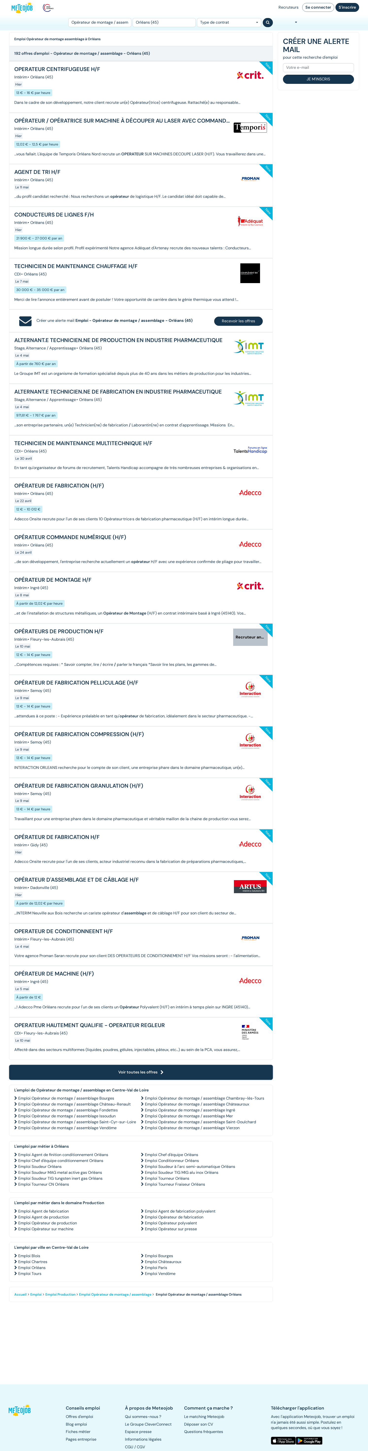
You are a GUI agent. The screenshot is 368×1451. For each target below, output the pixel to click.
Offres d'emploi (79, 1416)
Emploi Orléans (32, 1267)
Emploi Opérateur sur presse (171, 1229)
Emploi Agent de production (43, 1217)
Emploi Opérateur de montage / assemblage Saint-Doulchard (200, 1122)
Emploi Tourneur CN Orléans (43, 1184)
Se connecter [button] (318, 7)
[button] (22, 1410)
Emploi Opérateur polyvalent (171, 1223)
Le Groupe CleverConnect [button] (148, 1424)
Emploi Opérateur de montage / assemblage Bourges (66, 1098)
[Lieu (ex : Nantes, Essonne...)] (164, 22)
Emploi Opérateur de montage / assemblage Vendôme (67, 1127)
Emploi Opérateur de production (47, 1223)
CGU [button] (129, 1447)
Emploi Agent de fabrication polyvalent (180, 1211)
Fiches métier (78, 1431)
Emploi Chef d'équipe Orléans (171, 1154)
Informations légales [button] (143, 1439)
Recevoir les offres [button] (238, 321)
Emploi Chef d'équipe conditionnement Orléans (60, 1160)
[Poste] (99, 22)
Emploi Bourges (159, 1255)
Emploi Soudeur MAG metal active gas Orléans (60, 1172)
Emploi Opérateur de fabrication (174, 1217)
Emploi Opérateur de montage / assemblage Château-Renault (74, 1104)
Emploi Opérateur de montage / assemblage (115, 1294)
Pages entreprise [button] (81, 1439)
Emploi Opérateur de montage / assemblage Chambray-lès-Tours (204, 1098)
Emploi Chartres (32, 1261)
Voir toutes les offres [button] (141, 1072)
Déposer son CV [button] (198, 1424)
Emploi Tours (29, 1273)
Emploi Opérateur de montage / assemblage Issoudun (67, 1116)
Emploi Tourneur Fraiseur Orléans (175, 1184)
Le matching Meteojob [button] (204, 1416)
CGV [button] (141, 1447)
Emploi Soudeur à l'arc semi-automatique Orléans (190, 1166)
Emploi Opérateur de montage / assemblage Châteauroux (197, 1104)
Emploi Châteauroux (163, 1261)
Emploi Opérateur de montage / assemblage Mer (189, 1116)
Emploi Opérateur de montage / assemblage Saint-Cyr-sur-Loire (77, 1122)
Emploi (36, 1294)
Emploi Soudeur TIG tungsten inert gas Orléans (60, 1178)
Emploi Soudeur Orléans (40, 1166)
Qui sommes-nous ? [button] (143, 1416)
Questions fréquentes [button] (203, 1431)
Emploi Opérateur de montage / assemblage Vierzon (192, 1127)
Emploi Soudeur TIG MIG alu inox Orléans (181, 1172)
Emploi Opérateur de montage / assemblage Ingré (190, 1110)
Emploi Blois (29, 1255)
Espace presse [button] (138, 1431)
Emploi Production (60, 1294)
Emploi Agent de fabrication (43, 1211)
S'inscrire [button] (347, 7)
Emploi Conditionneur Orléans (172, 1160)
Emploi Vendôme (160, 1273)
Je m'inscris (318, 79)
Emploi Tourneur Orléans (167, 1178)
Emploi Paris (156, 1267)
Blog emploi (76, 1424)
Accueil (20, 1294)
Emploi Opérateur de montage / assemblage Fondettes (68, 1110)
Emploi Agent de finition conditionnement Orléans (63, 1154)
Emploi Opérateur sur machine (45, 1229)
